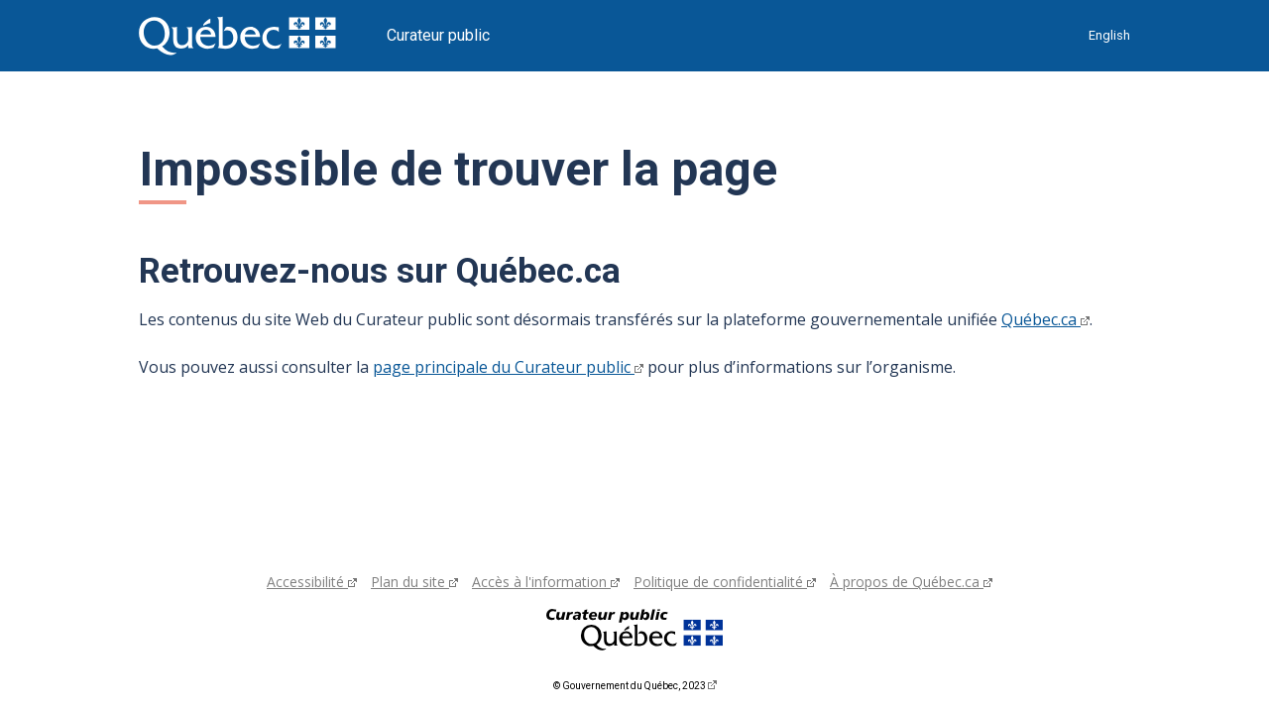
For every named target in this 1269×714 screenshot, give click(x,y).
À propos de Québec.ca (911, 581)
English (1109, 35)
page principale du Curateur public (508, 367)
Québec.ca (1045, 319)
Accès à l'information (546, 581)
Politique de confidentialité (725, 581)
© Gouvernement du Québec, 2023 (635, 685)
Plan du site (414, 581)
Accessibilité (312, 581)
